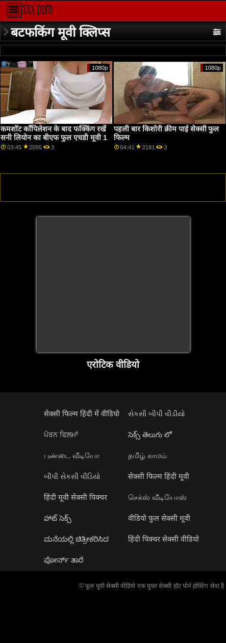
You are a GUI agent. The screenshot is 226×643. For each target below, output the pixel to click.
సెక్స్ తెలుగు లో (150, 435)
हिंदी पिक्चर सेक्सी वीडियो (163, 539)
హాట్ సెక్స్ (57, 518)
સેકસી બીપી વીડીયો (156, 414)
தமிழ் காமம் (147, 455)
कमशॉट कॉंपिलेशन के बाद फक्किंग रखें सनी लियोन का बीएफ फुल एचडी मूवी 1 (54, 133)
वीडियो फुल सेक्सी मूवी (159, 518)
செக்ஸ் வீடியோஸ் (157, 497)
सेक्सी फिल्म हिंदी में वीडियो (81, 414)
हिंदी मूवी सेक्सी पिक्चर (75, 497)
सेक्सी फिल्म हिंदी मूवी (158, 476)
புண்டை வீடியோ (71, 455)
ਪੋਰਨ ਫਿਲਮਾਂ (61, 435)
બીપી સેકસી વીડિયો (72, 476)
